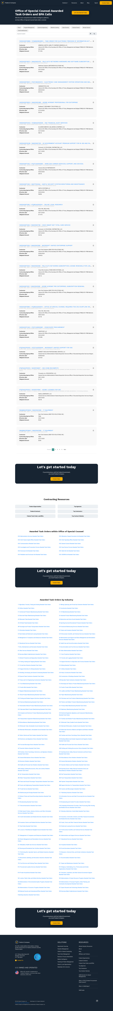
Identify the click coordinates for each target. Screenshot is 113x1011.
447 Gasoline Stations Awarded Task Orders (29, 748)
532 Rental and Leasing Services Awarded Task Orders (73, 826)
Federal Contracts (35, 511)
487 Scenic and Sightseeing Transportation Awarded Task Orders (34, 785)
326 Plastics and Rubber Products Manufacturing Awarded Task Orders (77, 702)
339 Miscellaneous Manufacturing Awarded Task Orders (32, 722)
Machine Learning (55, 27)
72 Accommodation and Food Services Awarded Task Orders (74, 647)
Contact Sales (106, 3)
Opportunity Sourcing (63, 946)
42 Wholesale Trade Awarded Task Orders (28, 619)
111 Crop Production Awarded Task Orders (69, 654)
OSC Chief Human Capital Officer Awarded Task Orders (31, 540)
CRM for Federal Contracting (65, 951)
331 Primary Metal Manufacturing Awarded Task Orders (73, 705)
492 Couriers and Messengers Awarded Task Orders (72, 789)
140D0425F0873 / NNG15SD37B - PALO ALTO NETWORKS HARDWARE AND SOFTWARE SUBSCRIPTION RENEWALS (58, 61)
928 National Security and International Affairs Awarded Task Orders (35, 891)
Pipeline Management (63, 949)
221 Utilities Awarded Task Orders (67, 669)
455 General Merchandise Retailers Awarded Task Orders (73, 761)
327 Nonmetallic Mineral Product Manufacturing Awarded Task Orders (35, 705)
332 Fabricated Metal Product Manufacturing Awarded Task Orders (34, 709)
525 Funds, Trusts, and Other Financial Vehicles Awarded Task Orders (76, 822)
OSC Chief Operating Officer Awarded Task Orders (71, 540)
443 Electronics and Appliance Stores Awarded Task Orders (33, 739)
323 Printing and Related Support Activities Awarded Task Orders (34, 698)
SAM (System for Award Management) (85, 975)
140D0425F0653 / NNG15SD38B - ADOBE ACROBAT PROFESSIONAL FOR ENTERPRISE (48, 102)
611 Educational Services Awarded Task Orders (71, 839)
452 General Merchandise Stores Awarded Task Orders (31, 757)
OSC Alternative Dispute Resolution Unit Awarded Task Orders (74, 536)
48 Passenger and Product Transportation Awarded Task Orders (34, 626)
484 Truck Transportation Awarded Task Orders (70, 778)
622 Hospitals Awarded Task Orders (68, 844)
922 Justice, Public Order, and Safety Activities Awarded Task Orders (35, 878)
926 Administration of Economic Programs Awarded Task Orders (34, 887)
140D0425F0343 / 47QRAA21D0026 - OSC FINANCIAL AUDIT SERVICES (43, 123)
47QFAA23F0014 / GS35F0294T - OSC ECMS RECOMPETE (39, 368)
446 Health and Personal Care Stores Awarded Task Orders (74, 744)
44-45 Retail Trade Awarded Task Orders (28, 623)
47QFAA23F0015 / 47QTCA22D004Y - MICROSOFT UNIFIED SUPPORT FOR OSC (46, 347)
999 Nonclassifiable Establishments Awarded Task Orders (73, 891)
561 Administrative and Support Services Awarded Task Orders (75, 835)
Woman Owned (86, 27)
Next (65, 449)
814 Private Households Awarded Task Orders (29, 872)
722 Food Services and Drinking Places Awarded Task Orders (33, 863)
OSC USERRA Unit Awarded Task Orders (69, 554)
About (82, 3)
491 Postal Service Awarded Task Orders (28, 789)
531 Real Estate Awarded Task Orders (27, 826)
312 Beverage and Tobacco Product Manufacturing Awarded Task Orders (77, 683)
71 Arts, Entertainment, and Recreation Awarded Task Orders (33, 647)
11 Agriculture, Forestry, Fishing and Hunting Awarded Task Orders (34, 604)
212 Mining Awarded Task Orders (67, 665)
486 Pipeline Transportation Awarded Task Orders (71, 781)
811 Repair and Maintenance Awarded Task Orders (71, 863)
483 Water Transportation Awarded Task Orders (29, 778)
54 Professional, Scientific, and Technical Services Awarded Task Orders (77, 634)
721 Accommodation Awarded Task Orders (69, 857)
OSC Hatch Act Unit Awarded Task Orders (69, 551)
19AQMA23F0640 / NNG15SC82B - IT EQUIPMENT (36, 430)
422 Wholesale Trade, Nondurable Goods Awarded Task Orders (33, 726)
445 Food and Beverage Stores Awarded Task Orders (31, 744)
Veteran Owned (75, 27)
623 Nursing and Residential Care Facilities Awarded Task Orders (34, 848)
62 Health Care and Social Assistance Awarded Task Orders (74, 643)
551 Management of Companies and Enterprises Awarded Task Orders (35, 835)
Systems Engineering (42, 27)
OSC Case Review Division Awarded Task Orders (71, 547)
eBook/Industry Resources (85, 946)
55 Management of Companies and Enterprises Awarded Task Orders (35, 637)
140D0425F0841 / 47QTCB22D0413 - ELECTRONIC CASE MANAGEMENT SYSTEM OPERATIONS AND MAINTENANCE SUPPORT (62, 82)
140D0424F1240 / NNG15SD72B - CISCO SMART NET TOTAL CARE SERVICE (44, 225)
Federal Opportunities (35, 506)
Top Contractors (77, 511)
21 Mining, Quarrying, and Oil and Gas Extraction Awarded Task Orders (76, 604)
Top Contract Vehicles (78, 516)
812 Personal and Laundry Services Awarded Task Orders (32, 867)
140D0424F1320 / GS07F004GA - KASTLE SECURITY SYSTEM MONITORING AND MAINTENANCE (52, 184)
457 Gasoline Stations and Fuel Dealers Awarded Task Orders (74, 765)
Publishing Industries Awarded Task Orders (29, 895)
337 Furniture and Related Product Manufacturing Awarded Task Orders (76, 718)
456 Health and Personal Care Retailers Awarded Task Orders (33, 765)
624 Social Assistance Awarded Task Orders (70, 848)
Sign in (96, 3)
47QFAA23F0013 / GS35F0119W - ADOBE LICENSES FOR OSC (40, 390)
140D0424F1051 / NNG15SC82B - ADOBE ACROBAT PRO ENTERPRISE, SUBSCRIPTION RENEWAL (51, 286)
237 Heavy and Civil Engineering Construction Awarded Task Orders (34, 680)
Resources (74, 3)
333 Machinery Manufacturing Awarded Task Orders (72, 709)
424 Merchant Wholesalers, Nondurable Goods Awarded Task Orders (35, 729)
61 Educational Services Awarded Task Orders (29, 643)
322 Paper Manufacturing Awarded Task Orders (71, 694)
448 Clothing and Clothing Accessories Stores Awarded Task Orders (76, 748)
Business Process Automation (65, 956)
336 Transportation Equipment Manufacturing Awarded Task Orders (34, 718)
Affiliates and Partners (84, 954)
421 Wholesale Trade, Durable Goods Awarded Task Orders (74, 722)
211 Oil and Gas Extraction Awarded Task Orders (30, 665)
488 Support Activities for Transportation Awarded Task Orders (74, 785)
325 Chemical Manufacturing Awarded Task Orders (30, 702)
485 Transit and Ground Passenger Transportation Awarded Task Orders (36, 781)
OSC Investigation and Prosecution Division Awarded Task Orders (34, 547)
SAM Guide (81, 990)
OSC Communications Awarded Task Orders (29, 543)
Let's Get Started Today (80, 12)
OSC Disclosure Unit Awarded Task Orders (28, 551)
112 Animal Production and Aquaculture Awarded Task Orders (33, 658)
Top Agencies (78, 506)
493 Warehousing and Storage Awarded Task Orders (31, 792)
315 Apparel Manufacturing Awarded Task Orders (30, 691)
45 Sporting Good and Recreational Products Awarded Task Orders (75, 623)
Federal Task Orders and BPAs (35, 516)
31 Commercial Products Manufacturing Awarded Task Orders (33, 612)
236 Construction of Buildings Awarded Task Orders (72, 676)
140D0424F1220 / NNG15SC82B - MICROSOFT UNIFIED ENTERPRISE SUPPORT (46, 245)
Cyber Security (65, 27)
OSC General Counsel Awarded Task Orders (70, 543)
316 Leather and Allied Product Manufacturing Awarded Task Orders (76, 691)
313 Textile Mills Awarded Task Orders (27, 687)
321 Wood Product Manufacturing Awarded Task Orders (32, 694)
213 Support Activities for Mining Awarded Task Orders (31, 669)
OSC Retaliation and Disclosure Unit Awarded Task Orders (32, 554)
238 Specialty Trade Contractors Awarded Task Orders (72, 680)
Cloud (19, 27)
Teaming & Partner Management (65, 961)
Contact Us (20, 960)
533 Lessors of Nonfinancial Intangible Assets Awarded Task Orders (35, 829)
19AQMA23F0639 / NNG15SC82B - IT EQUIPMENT (36, 410)
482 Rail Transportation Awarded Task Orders (70, 774)
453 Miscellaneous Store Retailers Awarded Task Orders (73, 757)
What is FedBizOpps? (84, 986)
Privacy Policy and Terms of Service (22, 1002)
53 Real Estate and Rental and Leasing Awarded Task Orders (33, 634)
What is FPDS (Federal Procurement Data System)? (88, 981)
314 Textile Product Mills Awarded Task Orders (71, 687)
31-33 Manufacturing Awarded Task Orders (69, 612)
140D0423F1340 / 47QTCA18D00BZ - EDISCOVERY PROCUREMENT (42, 327)
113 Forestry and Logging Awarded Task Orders (71, 658)
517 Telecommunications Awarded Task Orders (29, 805)
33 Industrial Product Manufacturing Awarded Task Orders (73, 615)
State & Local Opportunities (64, 964)
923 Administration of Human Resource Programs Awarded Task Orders (77, 878)
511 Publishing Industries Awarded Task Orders (71, 792)
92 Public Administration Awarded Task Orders (70, 650)
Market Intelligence (62, 959)
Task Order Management (64, 954)
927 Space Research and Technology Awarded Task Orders (74, 887)
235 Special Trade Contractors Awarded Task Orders (31, 676)
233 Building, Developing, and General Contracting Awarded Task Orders (36, 672)
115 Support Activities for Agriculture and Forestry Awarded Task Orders (77, 661)
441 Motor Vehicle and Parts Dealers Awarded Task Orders (32, 735)
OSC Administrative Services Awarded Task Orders (30, 536)
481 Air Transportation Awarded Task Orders (29, 774)
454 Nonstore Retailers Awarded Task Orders (29, 761)
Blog (88, 3)
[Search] (52, 33)
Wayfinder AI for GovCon (64, 967)
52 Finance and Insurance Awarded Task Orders (71, 630)
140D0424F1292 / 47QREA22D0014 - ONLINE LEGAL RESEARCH (41, 204)
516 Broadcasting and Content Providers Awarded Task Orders (74, 802)
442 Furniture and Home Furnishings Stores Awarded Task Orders (75, 735)
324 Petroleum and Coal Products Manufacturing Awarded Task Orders (76, 698)
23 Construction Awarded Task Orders (68, 608)
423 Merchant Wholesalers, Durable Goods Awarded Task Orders (75, 726)
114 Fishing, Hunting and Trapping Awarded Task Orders (32, 661)
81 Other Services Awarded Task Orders (28, 650)
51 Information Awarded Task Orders (27, 630)
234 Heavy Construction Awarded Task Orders (70, 672)
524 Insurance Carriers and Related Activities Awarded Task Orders (34, 822)
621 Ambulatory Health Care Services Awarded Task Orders (33, 844)
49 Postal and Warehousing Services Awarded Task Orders (74, 626)
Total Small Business (22, 30)
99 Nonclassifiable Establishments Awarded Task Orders (32, 654)
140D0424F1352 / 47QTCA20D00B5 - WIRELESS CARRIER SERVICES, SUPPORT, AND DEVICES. (51, 164)
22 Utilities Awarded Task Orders (26, 608)
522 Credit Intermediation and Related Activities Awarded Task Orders (35, 816)
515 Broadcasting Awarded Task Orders (28, 802)
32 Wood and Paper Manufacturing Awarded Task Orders (32, 615)
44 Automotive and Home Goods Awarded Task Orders (72, 619)
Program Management (29, 27)
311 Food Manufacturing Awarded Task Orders (29, 683)
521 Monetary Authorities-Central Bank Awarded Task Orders (74, 811)
